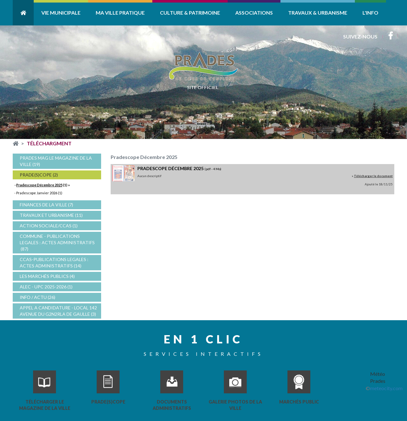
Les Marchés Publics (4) (47, 276)
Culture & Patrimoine (190, 13)
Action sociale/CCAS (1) (49, 225)
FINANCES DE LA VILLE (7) (46, 204)
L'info (370, 13)
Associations (254, 13)
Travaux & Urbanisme (317, 13)
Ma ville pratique (120, 13)
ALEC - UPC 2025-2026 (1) (46, 286)
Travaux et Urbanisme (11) (51, 215)
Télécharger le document (373, 176)
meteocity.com (386, 388)
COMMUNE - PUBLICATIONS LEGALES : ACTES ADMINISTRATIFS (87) (57, 242)
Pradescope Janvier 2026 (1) (39, 193)
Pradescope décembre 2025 (170, 168)
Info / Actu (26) (37, 297)
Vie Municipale (60, 13)
